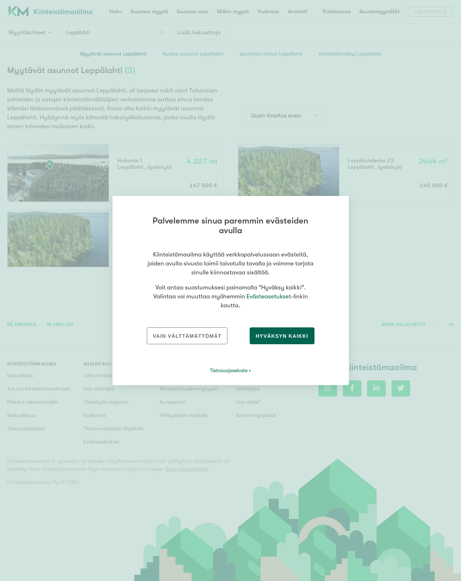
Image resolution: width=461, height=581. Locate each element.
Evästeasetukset (268, 296)
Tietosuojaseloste (229, 370)
